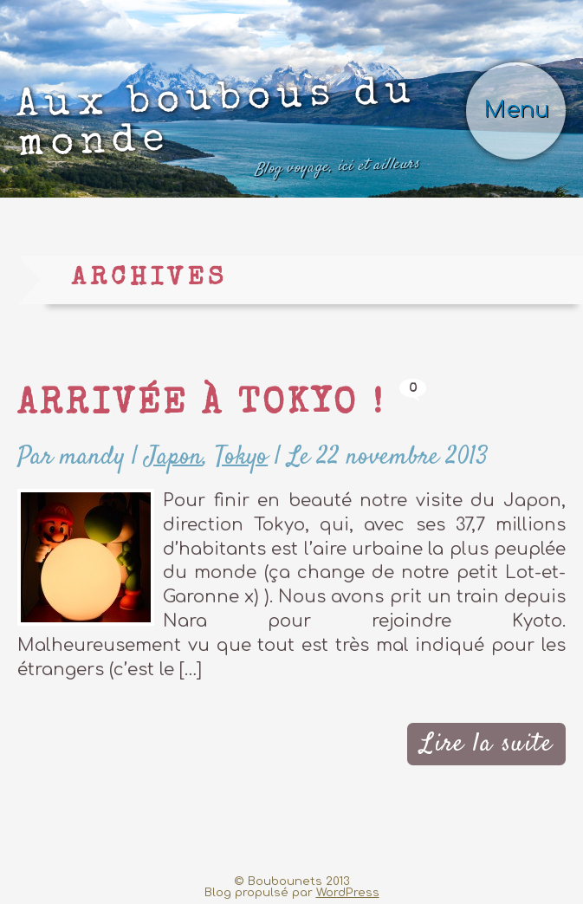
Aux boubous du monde (218, 130)
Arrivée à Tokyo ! (201, 405)
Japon (174, 457)
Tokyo (241, 457)
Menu (516, 109)
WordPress (347, 892)
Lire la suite (486, 744)
